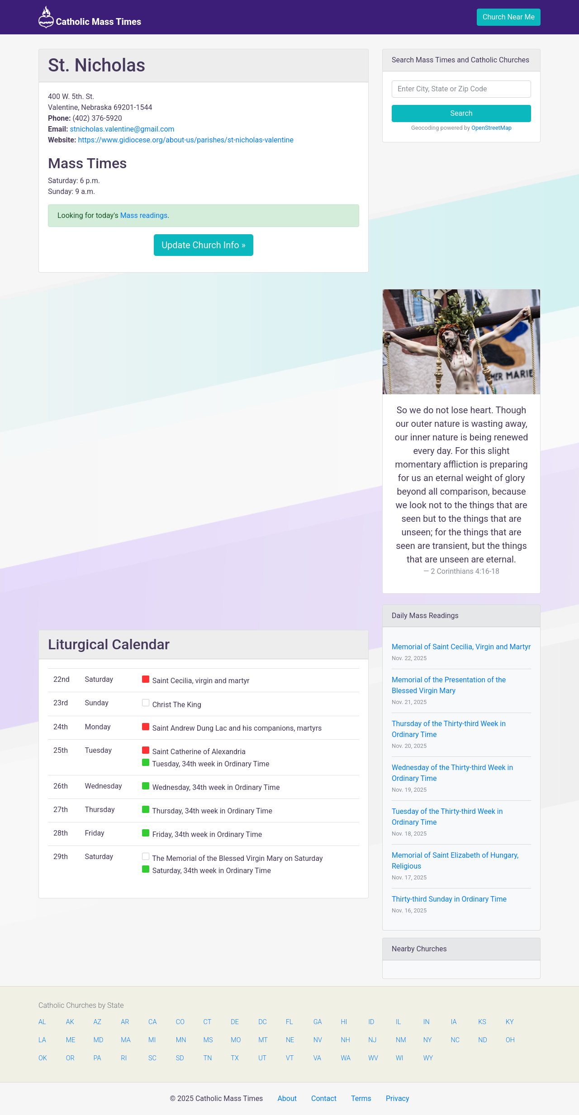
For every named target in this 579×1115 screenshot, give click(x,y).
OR (70, 1058)
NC (455, 1040)
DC (262, 1022)
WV (372, 1058)
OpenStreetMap (491, 127)
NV (317, 1040)
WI (399, 1058)
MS (208, 1040)
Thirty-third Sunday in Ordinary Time (449, 899)
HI (344, 1022)
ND (482, 1040)
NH (345, 1040)
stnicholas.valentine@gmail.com (122, 129)
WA (345, 1058)
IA (453, 1022)
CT (208, 1022)
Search (461, 113)
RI (124, 1058)
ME (70, 1040)
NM (400, 1040)
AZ (98, 1022)
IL (398, 1022)
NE (290, 1040)
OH (510, 1040)
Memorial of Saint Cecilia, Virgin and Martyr (461, 647)
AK (70, 1022)
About (287, 1098)
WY (427, 1058)
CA (152, 1022)
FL (289, 1022)
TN (208, 1058)
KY (510, 1022)
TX (234, 1058)
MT (262, 1040)
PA (97, 1058)
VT (290, 1058)
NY (427, 1040)
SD (180, 1058)
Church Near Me (509, 17)
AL (42, 1022)
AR (125, 1022)
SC (152, 1058)
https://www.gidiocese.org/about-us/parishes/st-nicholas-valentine (186, 140)
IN (426, 1022)
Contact (324, 1098)
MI (152, 1040)
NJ (372, 1040)
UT (262, 1058)
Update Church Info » (203, 245)
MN (180, 1040)
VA (317, 1058)
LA (42, 1040)
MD (98, 1040)
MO (235, 1040)
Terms (361, 1098)
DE (235, 1022)
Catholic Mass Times (89, 17)
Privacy (397, 1098)
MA (125, 1040)
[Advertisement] (203, 346)
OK (42, 1058)
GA (317, 1022)
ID (371, 1022)
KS (482, 1022)
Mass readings (144, 215)
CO (180, 1022)
